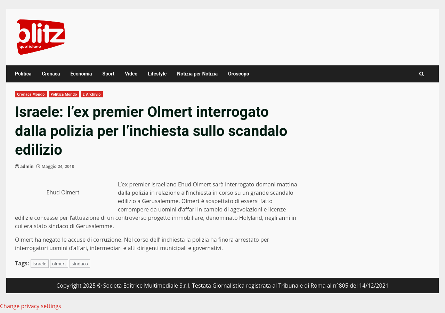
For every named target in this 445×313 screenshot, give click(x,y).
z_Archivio (91, 94)
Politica (23, 74)
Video (131, 74)
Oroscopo (238, 74)
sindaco (80, 263)
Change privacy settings (30, 306)
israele (40, 263)
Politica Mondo (64, 94)
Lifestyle (157, 74)
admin (26, 166)
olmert (59, 263)
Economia (81, 74)
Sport (109, 74)
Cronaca (51, 74)
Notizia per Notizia (197, 74)
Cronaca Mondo (31, 94)
